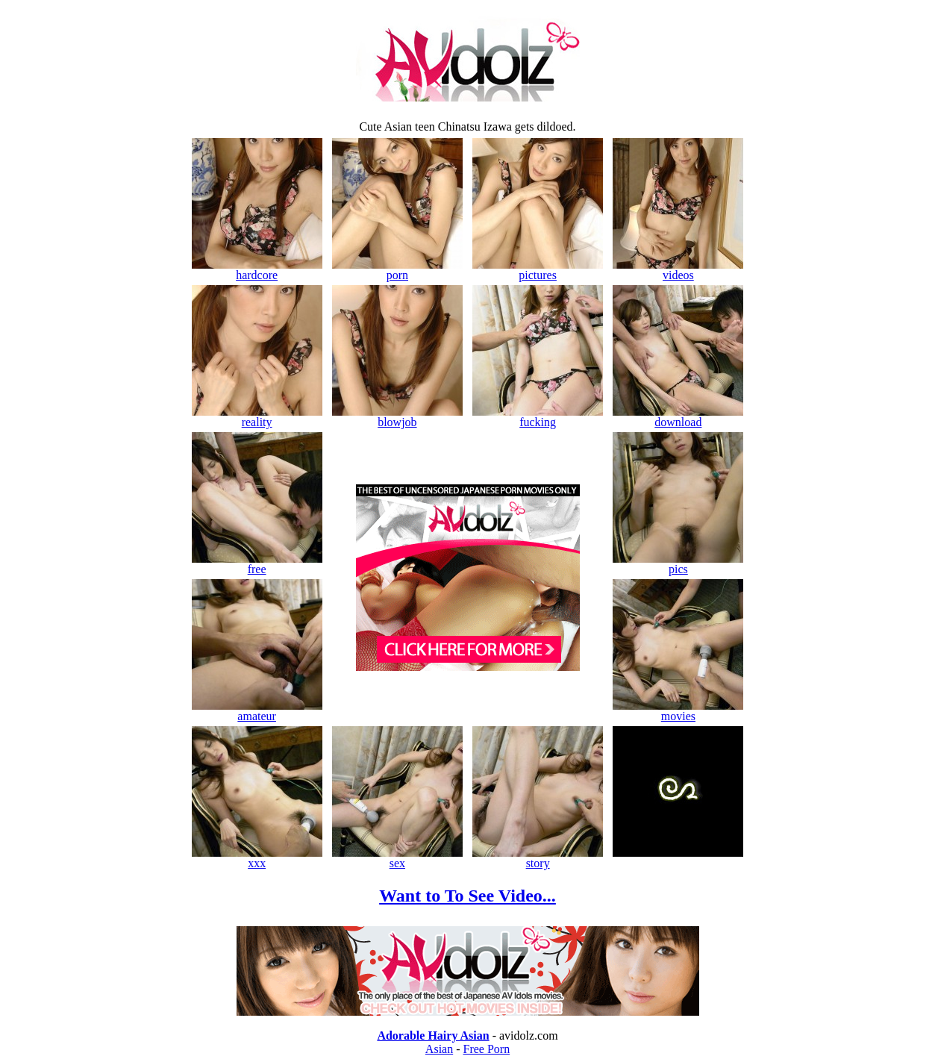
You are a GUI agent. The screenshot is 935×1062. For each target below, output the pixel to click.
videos (678, 269)
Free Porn (486, 1049)
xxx (257, 857)
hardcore (257, 269)
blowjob (397, 416)
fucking (537, 416)
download (678, 416)
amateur (257, 710)
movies (678, 710)
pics (678, 563)
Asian (439, 1049)
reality (257, 416)
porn (397, 269)
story (537, 857)
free (257, 563)
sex (397, 857)
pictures (537, 269)
